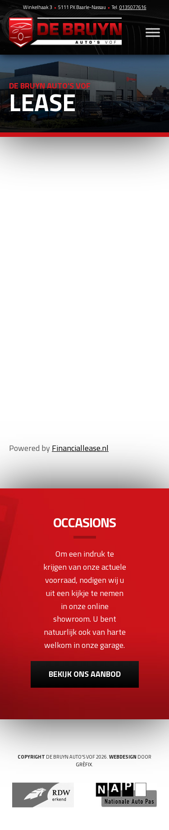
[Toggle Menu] (153, 32)
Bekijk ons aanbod (85, 674)
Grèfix (84, 764)
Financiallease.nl (80, 448)
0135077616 (132, 7)
